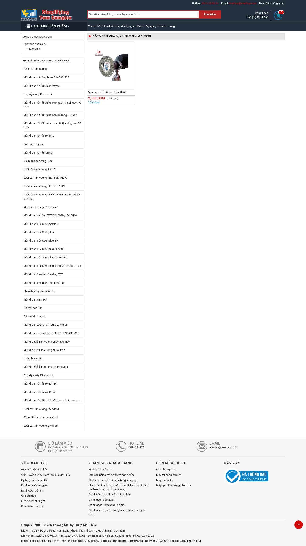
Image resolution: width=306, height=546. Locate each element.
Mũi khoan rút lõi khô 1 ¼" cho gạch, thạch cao (52, 400)
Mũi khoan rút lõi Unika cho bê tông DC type (50, 115)
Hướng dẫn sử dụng (101, 469)
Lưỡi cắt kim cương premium (41, 425)
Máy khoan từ (164, 480)
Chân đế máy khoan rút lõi (39, 291)
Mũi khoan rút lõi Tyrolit (38, 152)
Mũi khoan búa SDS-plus (39, 232)
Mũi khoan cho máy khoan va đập (44, 282)
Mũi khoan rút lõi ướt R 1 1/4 (41, 383)
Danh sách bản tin (32, 490)
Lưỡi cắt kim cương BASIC (39, 169)
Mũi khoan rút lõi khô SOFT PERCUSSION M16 (51, 333)
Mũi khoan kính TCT (35, 299)
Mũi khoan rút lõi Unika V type (42, 85)
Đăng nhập (261, 12)
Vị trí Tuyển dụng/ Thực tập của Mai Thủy (45, 474)
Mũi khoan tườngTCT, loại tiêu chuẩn (46, 324)
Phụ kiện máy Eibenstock (39, 375)
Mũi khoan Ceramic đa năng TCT (43, 274)
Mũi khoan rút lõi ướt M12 (39, 135)
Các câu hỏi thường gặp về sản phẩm (111, 474)
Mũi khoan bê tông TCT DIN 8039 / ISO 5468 (50, 215)
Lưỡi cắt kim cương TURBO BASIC (44, 186)
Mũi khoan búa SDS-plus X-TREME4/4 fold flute (52, 265)
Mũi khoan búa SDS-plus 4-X (41, 240)
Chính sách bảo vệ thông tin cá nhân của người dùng (117, 512)
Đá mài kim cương (35, 316)
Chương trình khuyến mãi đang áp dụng (113, 480)
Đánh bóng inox (166, 469)
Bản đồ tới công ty (271, 3)
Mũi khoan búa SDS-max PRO (41, 223)
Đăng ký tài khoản (257, 17)
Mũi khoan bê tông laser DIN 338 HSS (46, 77)
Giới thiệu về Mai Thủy (34, 469)
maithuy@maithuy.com (242, 3)
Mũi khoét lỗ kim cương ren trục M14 (46, 366)
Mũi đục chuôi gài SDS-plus (40, 207)
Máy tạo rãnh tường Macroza (173, 485)
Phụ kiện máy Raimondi (38, 94)
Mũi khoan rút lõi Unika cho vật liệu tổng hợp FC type (52, 125)
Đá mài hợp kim (33, 307)
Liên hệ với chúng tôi (33, 501)
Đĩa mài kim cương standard (41, 417)
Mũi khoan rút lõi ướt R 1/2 (39, 392)
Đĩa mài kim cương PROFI (39, 161)
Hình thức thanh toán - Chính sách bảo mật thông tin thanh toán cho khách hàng (118, 487)
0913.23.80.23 (210, 3)
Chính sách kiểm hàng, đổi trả (107, 504)
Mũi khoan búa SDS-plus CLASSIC (44, 249)
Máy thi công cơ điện (168, 474)
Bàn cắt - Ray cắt (34, 144)
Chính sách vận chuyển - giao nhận (110, 494)
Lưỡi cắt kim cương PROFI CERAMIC (45, 177)
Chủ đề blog (28, 495)
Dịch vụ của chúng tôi (34, 480)
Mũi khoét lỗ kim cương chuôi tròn (44, 350)
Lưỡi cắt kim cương (35, 68)
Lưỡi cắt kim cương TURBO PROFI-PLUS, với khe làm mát (52, 196)
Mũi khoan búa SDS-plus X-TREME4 (45, 257)
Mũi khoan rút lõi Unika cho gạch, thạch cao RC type (52, 104)
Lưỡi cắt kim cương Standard (41, 409)
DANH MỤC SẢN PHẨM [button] (48, 26)
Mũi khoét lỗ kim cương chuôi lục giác (47, 341)
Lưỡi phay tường (33, 358)
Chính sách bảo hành (101, 499)
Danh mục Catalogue (34, 485)
